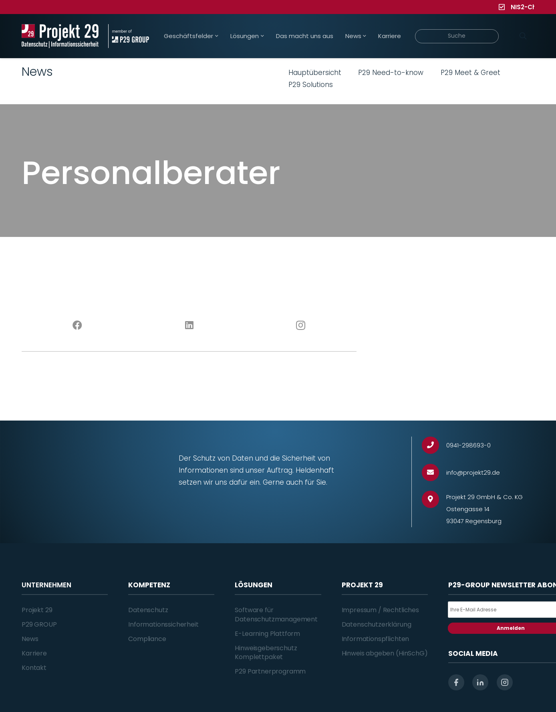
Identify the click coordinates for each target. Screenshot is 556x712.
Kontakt (34, 667)
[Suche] (457, 36)
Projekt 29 (37, 610)
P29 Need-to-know (390, 72)
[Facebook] (77, 326)
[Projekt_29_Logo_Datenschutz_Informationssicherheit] (60, 36)
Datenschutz (148, 610)
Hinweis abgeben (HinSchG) (385, 653)
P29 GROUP (39, 624)
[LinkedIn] (189, 326)
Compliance (147, 638)
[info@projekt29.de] (434, 472)
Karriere (34, 653)
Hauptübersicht (314, 72)
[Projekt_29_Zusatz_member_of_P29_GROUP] (128, 36)
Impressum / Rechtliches (380, 610)
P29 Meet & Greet (470, 72)
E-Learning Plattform (267, 633)
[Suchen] (522, 36)
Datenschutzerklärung (376, 624)
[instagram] (505, 682)
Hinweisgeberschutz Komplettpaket (266, 652)
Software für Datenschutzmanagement (276, 614)
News (30, 638)
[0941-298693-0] (434, 445)
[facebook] (456, 682)
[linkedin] (480, 682)
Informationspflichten (375, 638)
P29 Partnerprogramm (270, 671)
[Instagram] (301, 326)
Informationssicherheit (163, 624)
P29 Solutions (310, 84)
